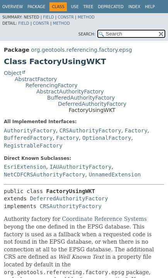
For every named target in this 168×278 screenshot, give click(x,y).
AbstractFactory (36, 79)
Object (13, 73)
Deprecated (111, 7)
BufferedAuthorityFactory (81, 98)
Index (134, 7)
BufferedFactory (28, 138)
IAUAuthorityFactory (80, 167)
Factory (136, 130)
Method (86, 17)
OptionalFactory (106, 138)
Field (48, 17)
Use (75, 7)
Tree (88, 7)
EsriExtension (25, 167)
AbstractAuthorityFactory (70, 91)
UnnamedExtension (115, 174)
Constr (66, 17)
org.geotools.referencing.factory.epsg (81, 50)
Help (149, 7)
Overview (12, 7)
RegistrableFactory (33, 145)
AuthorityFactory (30, 130)
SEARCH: (86, 34)
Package (36, 7)
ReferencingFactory (51, 85)
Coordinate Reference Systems (104, 219)
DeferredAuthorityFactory (92, 104)
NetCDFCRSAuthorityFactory (44, 174)
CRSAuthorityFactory (90, 130)
